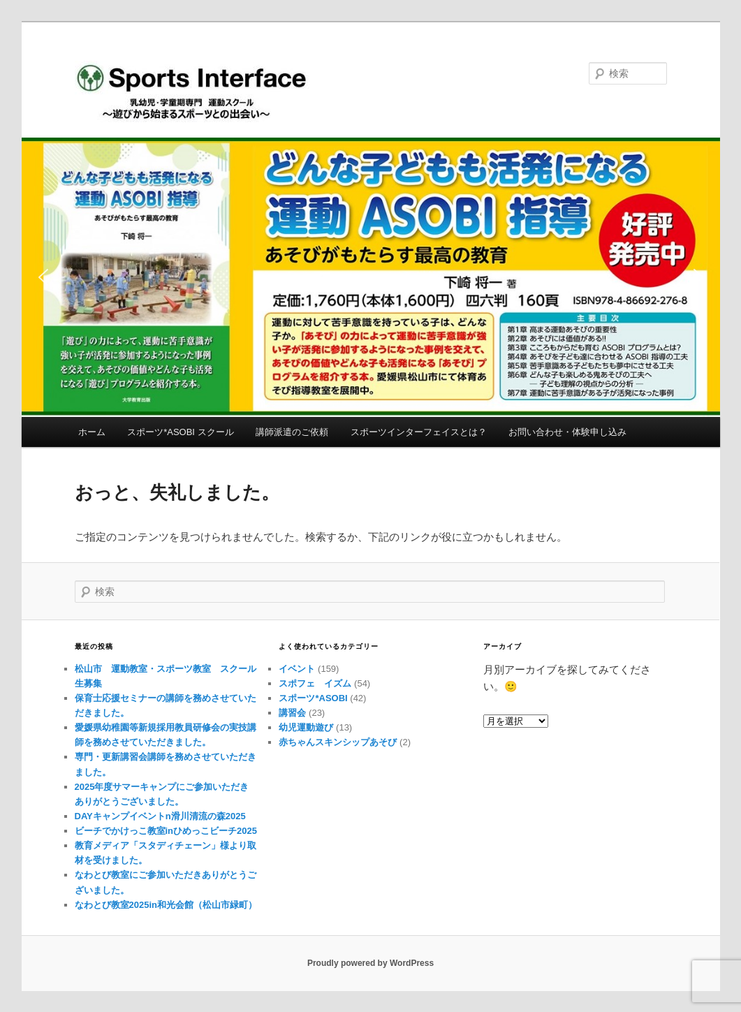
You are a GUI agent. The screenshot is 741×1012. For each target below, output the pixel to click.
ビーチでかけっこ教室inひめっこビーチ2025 (166, 831)
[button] (371, 277)
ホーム (91, 432)
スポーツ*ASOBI (313, 698)
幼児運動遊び (306, 727)
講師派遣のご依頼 (292, 432)
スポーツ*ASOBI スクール (180, 432)
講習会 (292, 712)
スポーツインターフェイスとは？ (419, 432)
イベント (297, 668)
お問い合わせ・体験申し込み (567, 432)
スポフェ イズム (315, 683)
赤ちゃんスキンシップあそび (338, 742)
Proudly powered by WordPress (370, 963)
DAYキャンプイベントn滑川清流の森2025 (160, 816)
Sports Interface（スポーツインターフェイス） (214, 99)
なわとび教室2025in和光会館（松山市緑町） (166, 905)
